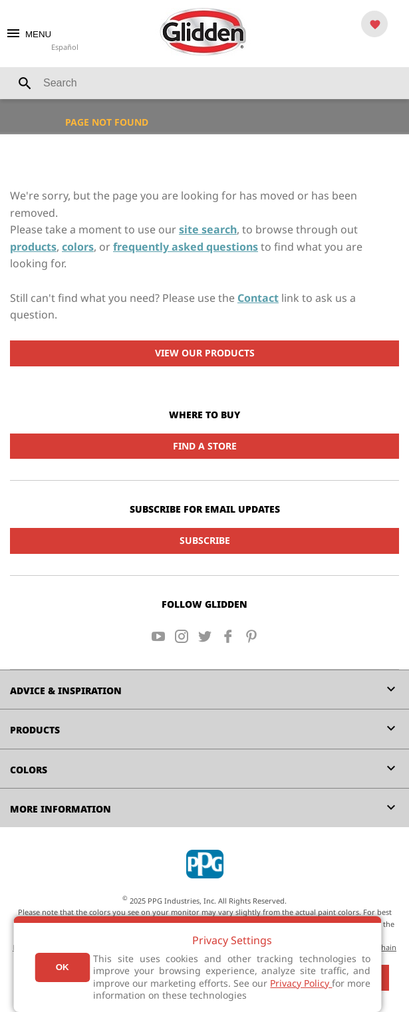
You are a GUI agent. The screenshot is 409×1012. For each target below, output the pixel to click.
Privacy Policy (301, 983)
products (33, 246)
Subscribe (205, 540)
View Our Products (205, 352)
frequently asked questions (185, 246)
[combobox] (204, 83)
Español (64, 47)
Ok (62, 967)
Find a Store (205, 446)
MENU (28, 34)
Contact (258, 298)
